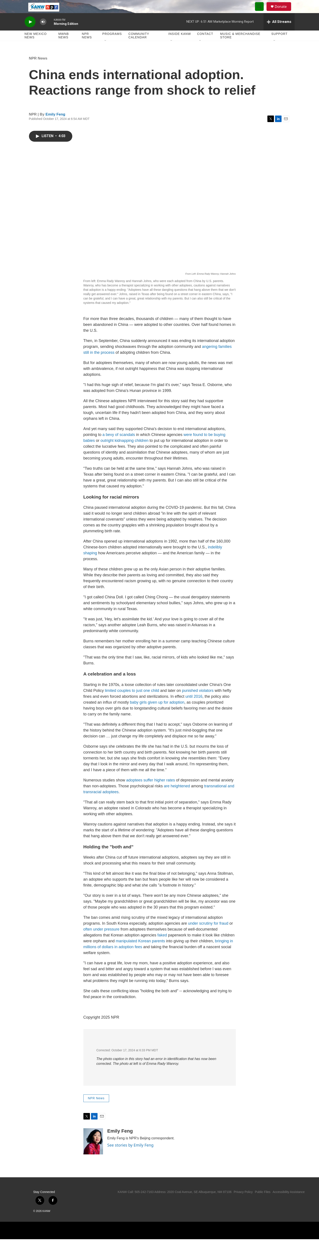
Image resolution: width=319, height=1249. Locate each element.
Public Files (262, 1201)
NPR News (87, 45)
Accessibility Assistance (289, 1201)
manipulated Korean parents (140, 951)
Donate (283, 11)
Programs (112, 43)
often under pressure (101, 939)
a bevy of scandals (119, 444)
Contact (205, 43)
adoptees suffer (139, 790)
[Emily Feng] (93, 1151)
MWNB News (63, 45)
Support (279, 43)
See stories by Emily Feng (130, 1154)
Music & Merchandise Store (240, 45)
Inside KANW (179, 43)
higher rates (164, 790)
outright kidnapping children (125, 450)
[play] (30, 31)
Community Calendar (138, 45)
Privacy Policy (243, 1201)
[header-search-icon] (261, 11)
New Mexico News (36, 45)
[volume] (43, 32)
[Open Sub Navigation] (105, 50)
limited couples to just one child (132, 700)
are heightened (177, 796)
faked (162, 945)
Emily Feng (55, 124)
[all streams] (279, 31)
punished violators (198, 700)
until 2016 (193, 706)
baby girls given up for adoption (157, 712)
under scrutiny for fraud (208, 933)
